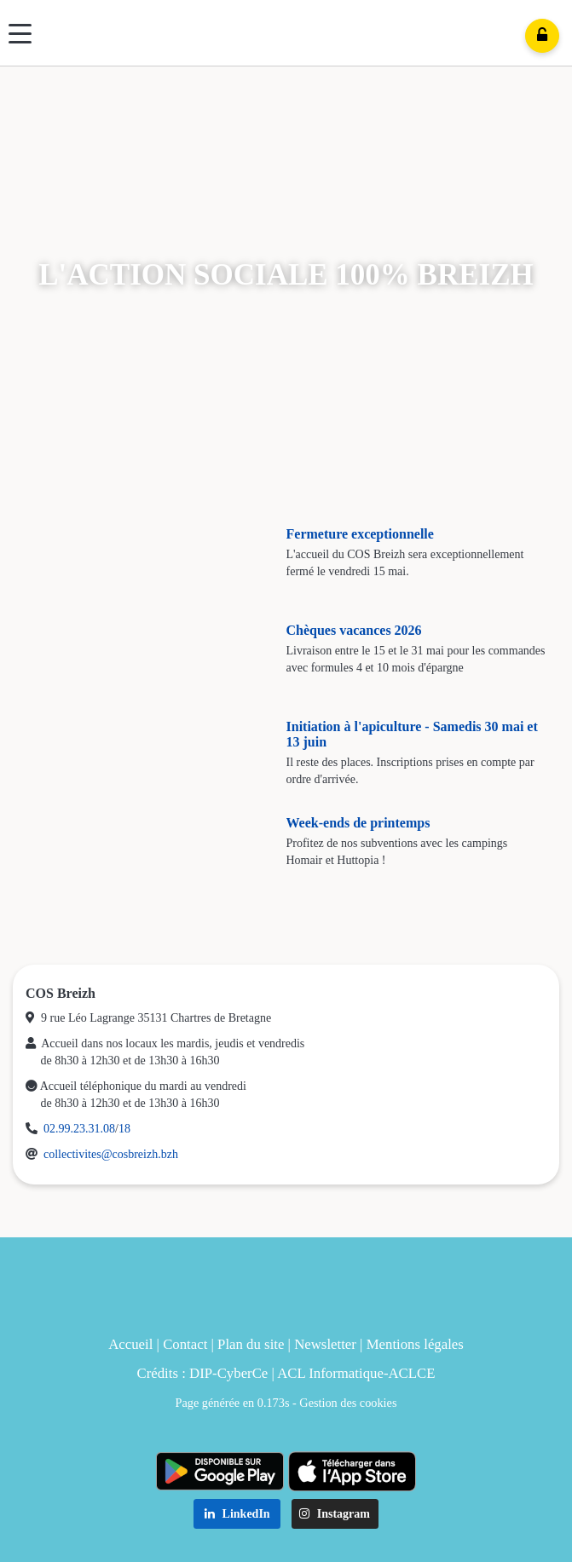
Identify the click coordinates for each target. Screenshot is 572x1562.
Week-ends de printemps (358, 823)
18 (124, 1128)
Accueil (130, 1344)
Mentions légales (415, 1344)
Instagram (334, 1513)
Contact (185, 1344)
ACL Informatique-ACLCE (356, 1373)
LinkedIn (237, 1513)
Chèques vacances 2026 (354, 630)
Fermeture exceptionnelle (360, 534)
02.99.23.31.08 (79, 1128)
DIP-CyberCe (228, 1373)
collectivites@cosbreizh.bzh (110, 1154)
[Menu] (20, 33)
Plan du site (250, 1344)
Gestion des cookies (347, 1402)
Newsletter (325, 1344)
